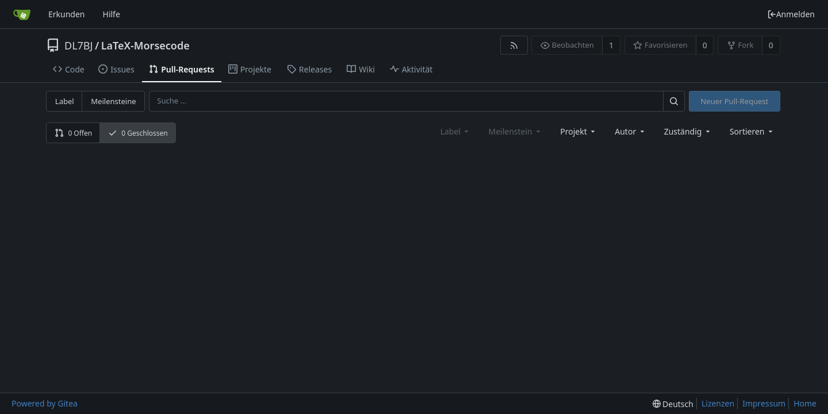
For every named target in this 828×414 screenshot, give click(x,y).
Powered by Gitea (45, 403)
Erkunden (66, 14)
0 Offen (73, 133)
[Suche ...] (674, 101)
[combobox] (578, 131)
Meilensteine (113, 101)
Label (64, 101)
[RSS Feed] (513, 45)
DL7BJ (78, 45)
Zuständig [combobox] (688, 131)
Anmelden (791, 14)
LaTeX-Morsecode (145, 45)
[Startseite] (22, 14)
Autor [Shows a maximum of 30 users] (630, 131)
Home (804, 403)
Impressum (763, 403)
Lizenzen (718, 403)
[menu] (752, 131)
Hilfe (111, 14)
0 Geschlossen (138, 133)
